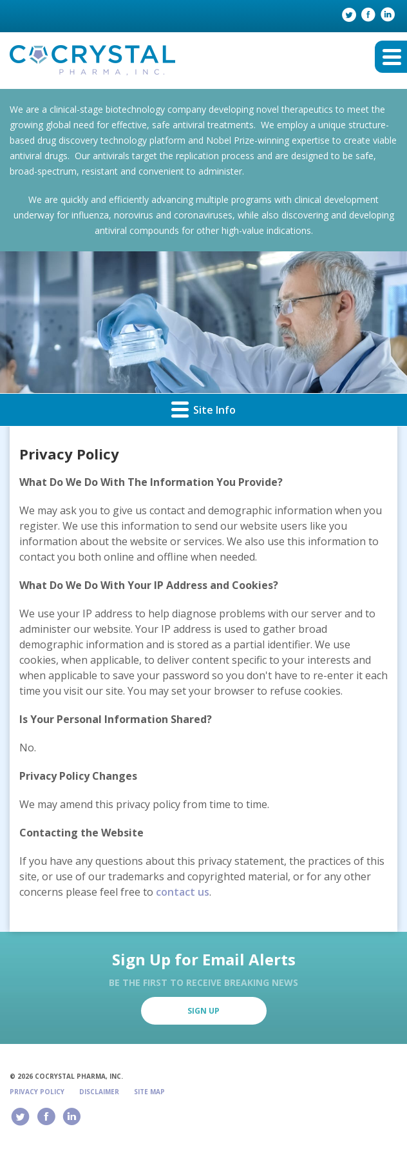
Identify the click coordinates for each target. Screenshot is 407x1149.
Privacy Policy (37, 1091)
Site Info (203, 409)
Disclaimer (99, 1091)
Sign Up (203, 1010)
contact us (182, 892)
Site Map (149, 1091)
